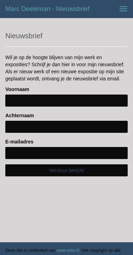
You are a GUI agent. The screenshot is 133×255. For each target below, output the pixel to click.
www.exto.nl (68, 209)
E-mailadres (19, 141)
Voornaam (17, 89)
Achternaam (19, 115)
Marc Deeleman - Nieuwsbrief (47, 8)
